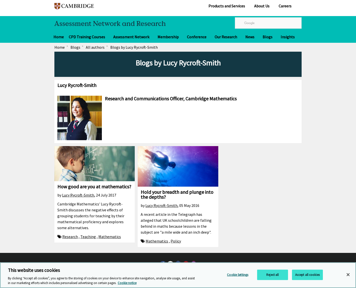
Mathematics (109, 236)
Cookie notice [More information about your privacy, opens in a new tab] (127, 283)
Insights (288, 36)
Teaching (88, 236)
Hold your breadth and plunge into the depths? (177, 194)
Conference (196, 36)
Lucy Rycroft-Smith (78, 195)
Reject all (272, 275)
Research (70, 236)
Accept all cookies (307, 275)
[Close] (348, 274)
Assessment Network (131, 36)
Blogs (267, 36)
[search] (268, 23)
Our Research (226, 36)
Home (58, 36)
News (249, 36)
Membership (168, 36)
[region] (178, 275)
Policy (176, 241)
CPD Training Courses (87, 36)
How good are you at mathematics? (94, 186)
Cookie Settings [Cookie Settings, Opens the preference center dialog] (237, 275)
